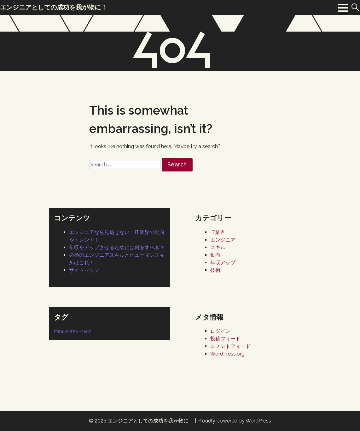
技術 (215, 270)
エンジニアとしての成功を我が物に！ (151, 421)
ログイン (220, 331)
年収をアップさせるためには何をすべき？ (117, 247)
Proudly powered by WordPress (234, 421)
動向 (215, 255)
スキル (217, 247)
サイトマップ (84, 270)
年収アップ (222, 263)
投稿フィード (225, 339)
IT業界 (217, 232)
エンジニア (222, 240)
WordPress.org (227, 354)
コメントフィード (230, 346)
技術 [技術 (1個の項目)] (87, 331)
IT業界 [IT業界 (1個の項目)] (59, 331)
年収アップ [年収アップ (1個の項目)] (74, 331)
